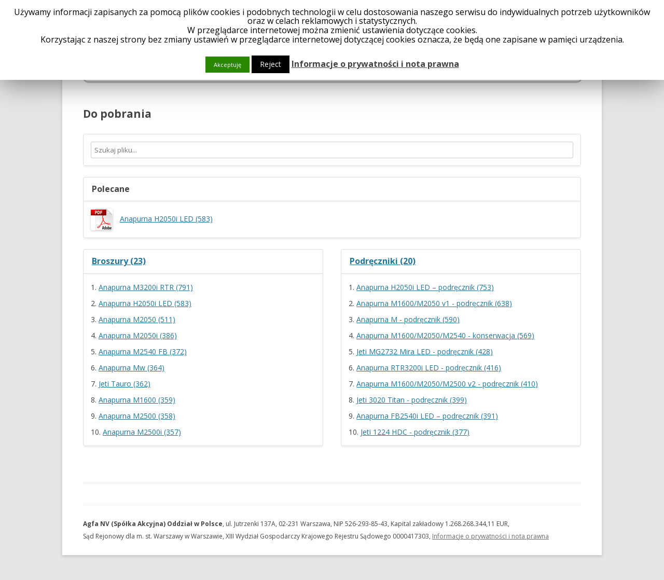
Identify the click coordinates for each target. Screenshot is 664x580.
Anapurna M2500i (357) (142, 432)
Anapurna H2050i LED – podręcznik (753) (425, 287)
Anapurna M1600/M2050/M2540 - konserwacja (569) (445, 335)
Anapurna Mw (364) (131, 367)
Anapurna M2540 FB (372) (143, 351)
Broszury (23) (119, 261)
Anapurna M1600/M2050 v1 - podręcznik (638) (434, 303)
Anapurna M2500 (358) (137, 416)
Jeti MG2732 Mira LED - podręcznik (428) (424, 351)
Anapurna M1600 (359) (137, 400)
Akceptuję (227, 64)
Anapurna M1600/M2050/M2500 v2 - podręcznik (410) (447, 384)
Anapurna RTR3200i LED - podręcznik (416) (428, 367)
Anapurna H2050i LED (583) (152, 219)
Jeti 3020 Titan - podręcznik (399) (411, 400)
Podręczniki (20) (383, 261)
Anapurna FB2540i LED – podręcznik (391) (427, 416)
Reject (270, 64)
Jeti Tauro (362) (124, 384)
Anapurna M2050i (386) (138, 335)
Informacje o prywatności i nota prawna (490, 536)
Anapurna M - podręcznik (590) (408, 319)
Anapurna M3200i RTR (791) (146, 287)
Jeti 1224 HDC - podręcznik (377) (415, 432)
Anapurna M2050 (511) (137, 319)
